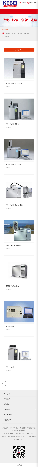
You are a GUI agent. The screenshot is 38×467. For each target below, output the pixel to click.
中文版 (24, 2)
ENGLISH (33, 2)
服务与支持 (8, 414)
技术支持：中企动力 (15, 436)
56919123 (22, 433)
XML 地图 (19, 465)
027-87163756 (13, 433)
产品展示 (7, 399)
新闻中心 (7, 404)
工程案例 (7, 409)
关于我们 (7, 394)
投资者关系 (8, 420)
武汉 (24, 436)
